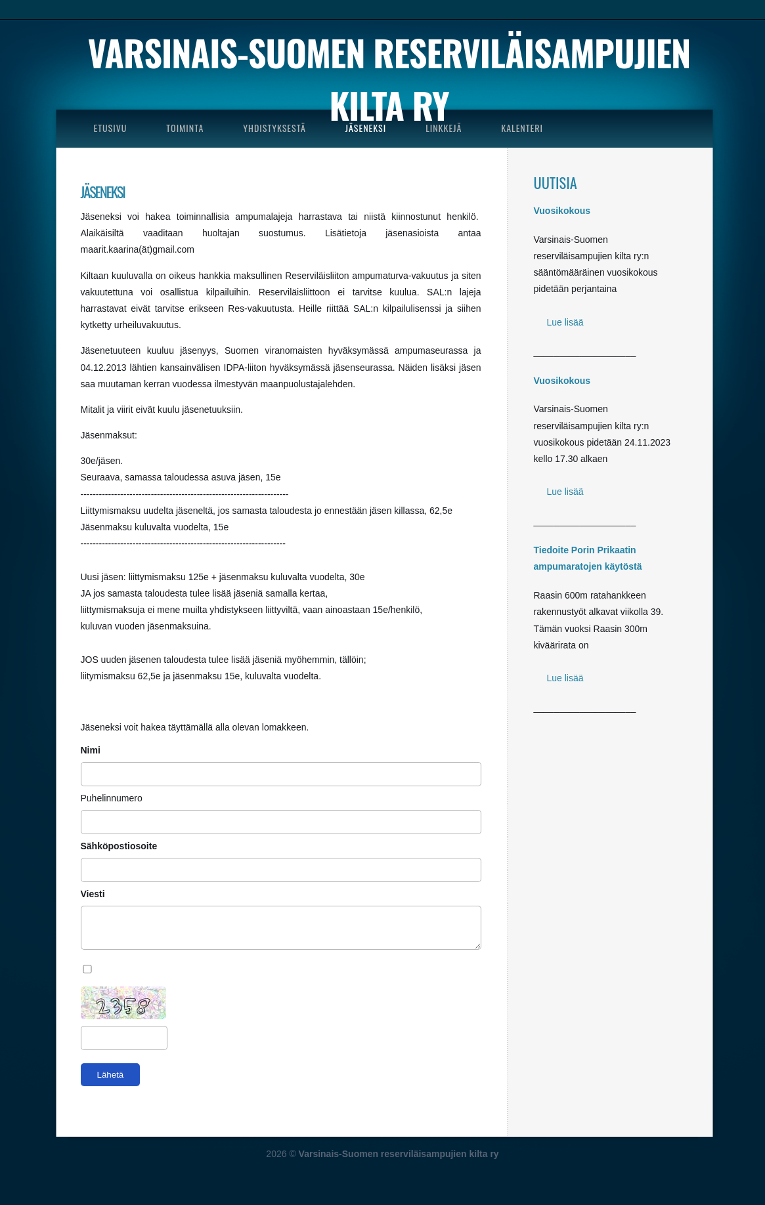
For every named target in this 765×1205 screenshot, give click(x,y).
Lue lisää (565, 322)
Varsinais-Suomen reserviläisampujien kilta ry (389, 78)
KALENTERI (522, 128)
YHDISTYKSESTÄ (274, 128)
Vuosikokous (562, 210)
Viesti (94, 894)
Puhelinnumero (111, 798)
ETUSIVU (110, 128)
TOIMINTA (185, 128)
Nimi (92, 750)
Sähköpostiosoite (120, 846)
